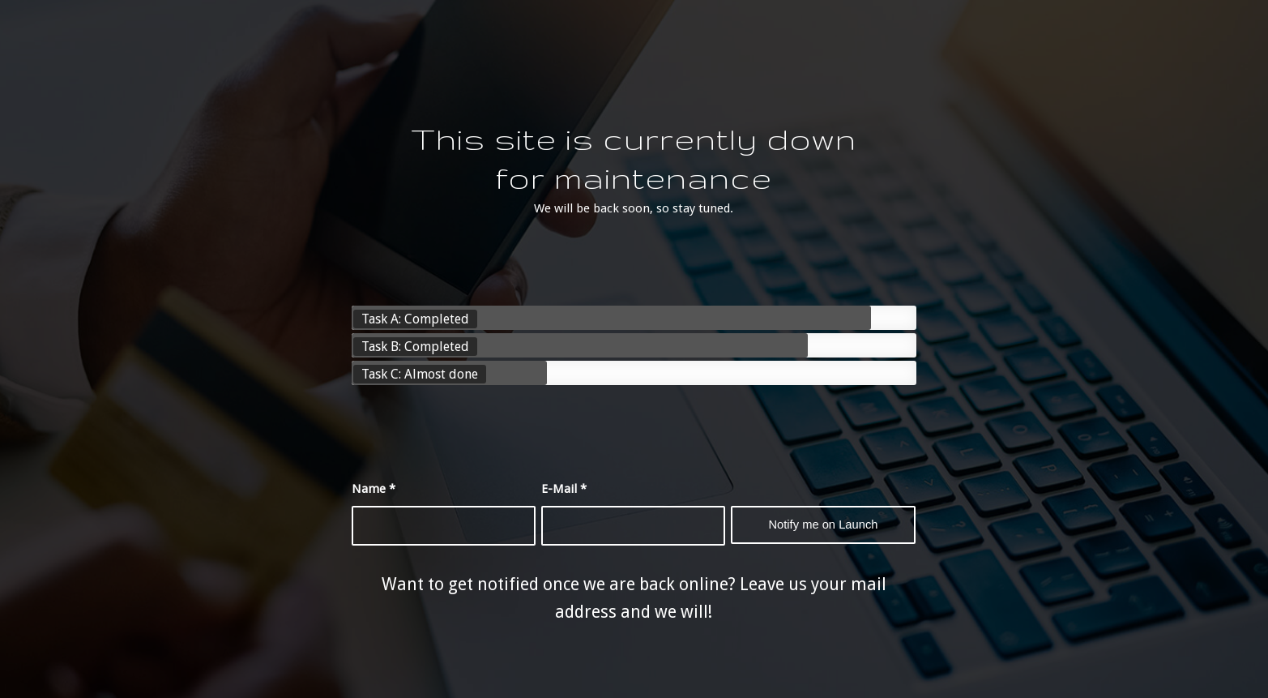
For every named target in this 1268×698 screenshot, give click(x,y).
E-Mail (564, 489)
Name (373, 489)
